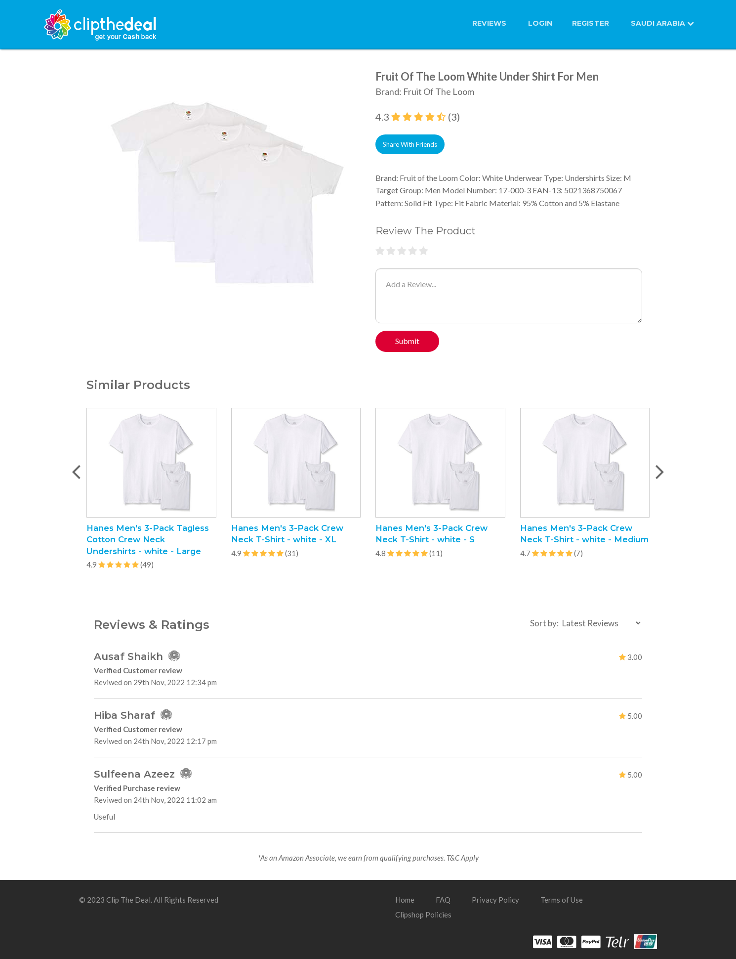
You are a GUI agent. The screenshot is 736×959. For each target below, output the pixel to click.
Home (404, 899)
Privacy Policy (495, 899)
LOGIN (540, 23)
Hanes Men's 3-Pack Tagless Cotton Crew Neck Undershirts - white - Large (147, 539)
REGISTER (590, 23)
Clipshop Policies (423, 914)
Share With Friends (410, 144)
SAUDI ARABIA (662, 23)
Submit (407, 341)
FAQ (443, 899)
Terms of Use (561, 899)
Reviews (489, 23)
